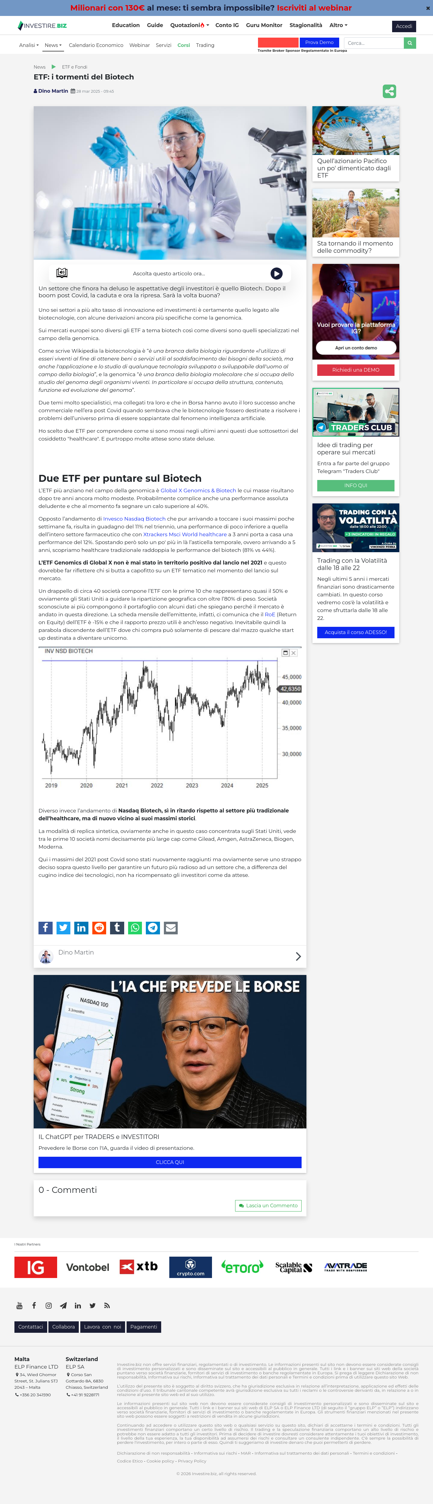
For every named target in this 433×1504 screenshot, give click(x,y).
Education (126, 25)
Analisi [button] (27, 45)
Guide (155, 25)
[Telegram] (153, 928)
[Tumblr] (117, 928)
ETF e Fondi (74, 67)
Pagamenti (144, 1327)
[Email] (171, 928)
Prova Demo (319, 42)
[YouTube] (20, 1306)
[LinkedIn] (81, 928)
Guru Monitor (264, 25)
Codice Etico (130, 1461)
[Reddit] (99, 928)
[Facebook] (45, 928)
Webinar (139, 45)
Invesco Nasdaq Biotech (134, 518)
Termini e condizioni (374, 1453)
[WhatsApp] (135, 928)
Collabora (63, 1327)
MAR (246, 1453)
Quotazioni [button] (187, 25)
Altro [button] (337, 25)
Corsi (183, 45)
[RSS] (107, 1306)
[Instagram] (49, 1306)
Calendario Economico (96, 45)
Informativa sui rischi (215, 1453)
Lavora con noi (102, 1327)
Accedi (404, 26)
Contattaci (30, 1327)
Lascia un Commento (268, 1205)
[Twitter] (64, 928)
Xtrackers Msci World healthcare (185, 534)
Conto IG (227, 25)
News (39, 67)
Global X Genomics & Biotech (198, 490)
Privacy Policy (192, 1461)
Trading (205, 45)
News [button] (52, 45)
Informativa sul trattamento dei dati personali (302, 1453)
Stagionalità (306, 25)
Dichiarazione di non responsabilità (153, 1453)
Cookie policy (160, 1461)
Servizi (164, 45)
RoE (270, 614)
